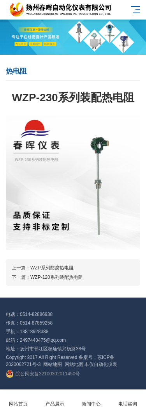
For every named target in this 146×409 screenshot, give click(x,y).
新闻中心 (91, 399)
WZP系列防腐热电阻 (52, 268)
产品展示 (55, 399)
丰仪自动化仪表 (100, 364)
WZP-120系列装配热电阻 (56, 277)
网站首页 (18, 399)
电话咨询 (127, 399)
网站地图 (52, 364)
